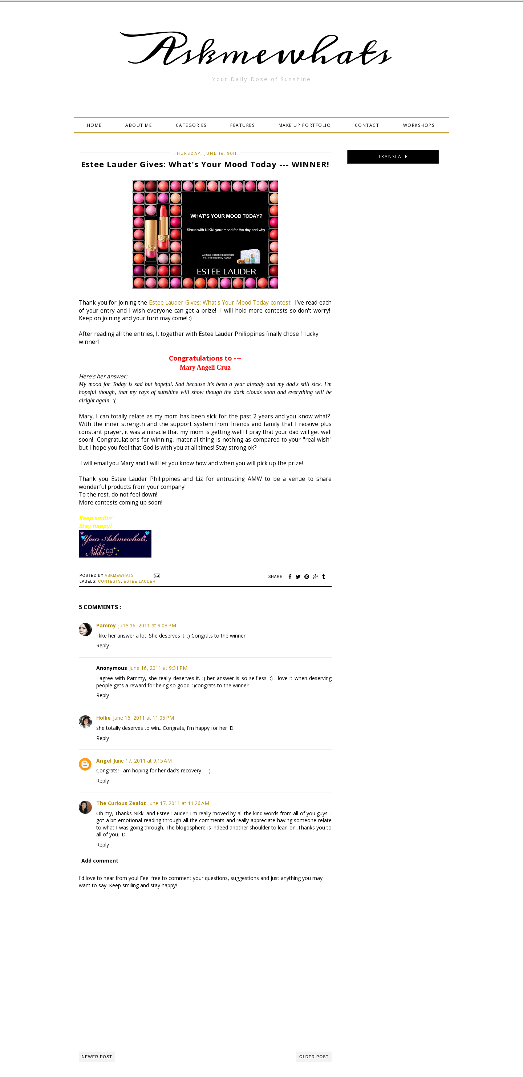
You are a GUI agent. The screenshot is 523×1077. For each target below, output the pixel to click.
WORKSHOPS (419, 125)
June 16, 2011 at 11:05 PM (143, 717)
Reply (102, 645)
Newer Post (97, 1056)
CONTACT (367, 125)
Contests (109, 581)
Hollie (103, 717)
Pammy (106, 625)
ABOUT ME (138, 125)
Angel (104, 760)
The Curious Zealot (121, 803)
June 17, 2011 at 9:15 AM (143, 760)
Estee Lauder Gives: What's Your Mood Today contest (220, 302)
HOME (94, 125)
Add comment (99, 860)
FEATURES (242, 125)
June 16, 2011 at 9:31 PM (158, 667)
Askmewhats (261, 52)
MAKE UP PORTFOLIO (305, 125)
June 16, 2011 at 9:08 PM (147, 625)
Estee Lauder (139, 581)
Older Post (314, 1056)
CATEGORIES (191, 125)
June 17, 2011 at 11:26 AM (178, 803)
